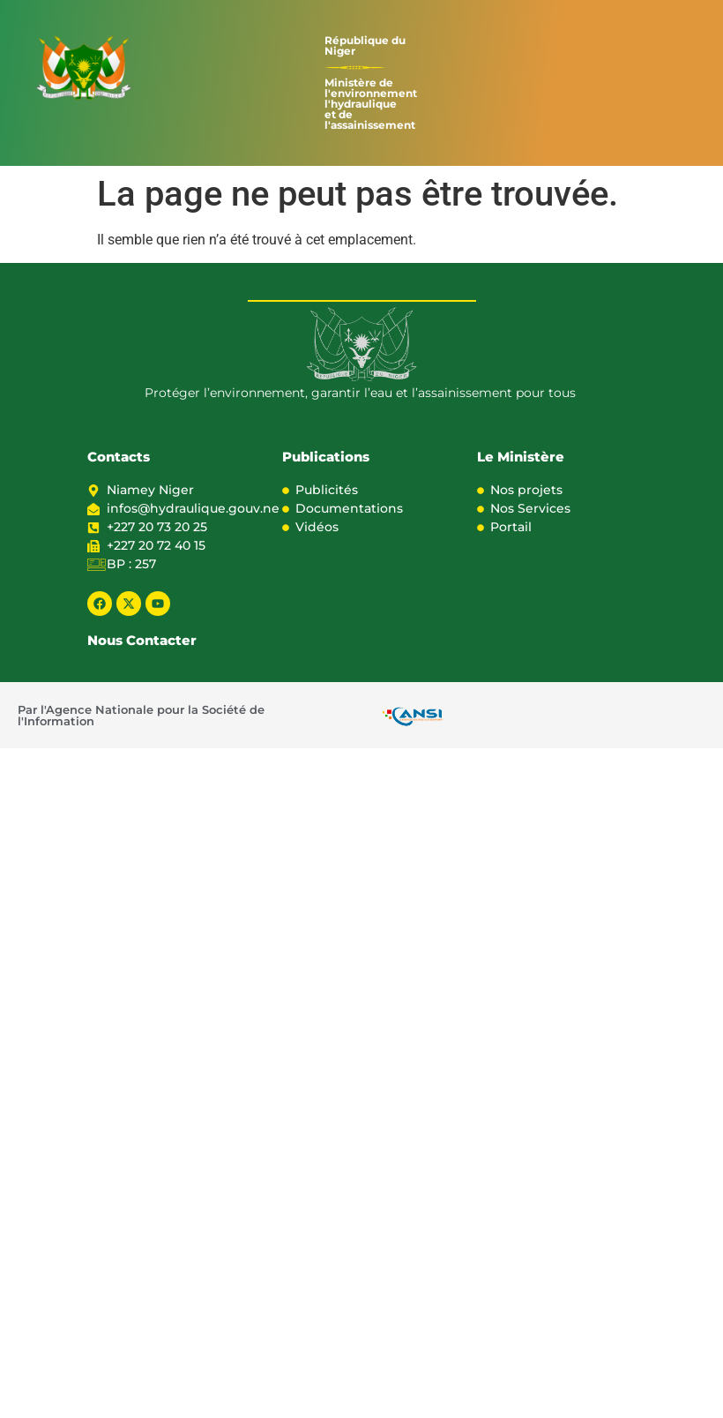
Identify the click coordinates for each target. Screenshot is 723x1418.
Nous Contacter (142, 640)
